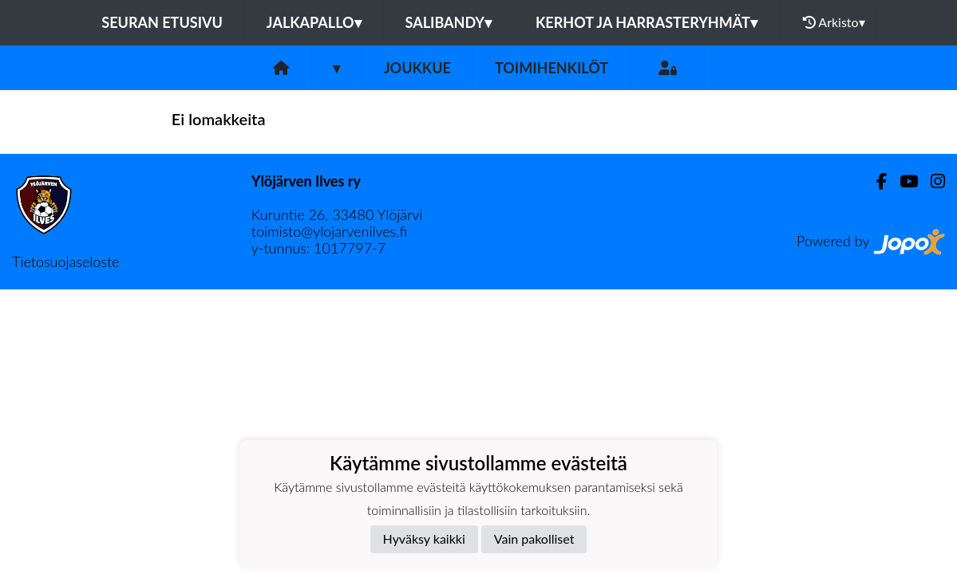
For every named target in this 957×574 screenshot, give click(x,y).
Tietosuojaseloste (65, 261)
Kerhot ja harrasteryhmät (646, 22)
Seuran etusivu (162, 22)
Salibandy (448, 22)
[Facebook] (875, 181)
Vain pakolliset (534, 538)
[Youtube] (902, 181)
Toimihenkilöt (551, 68)
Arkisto (834, 22)
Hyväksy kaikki (424, 538)
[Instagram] (931, 181)
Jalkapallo (314, 22)
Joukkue (417, 68)
